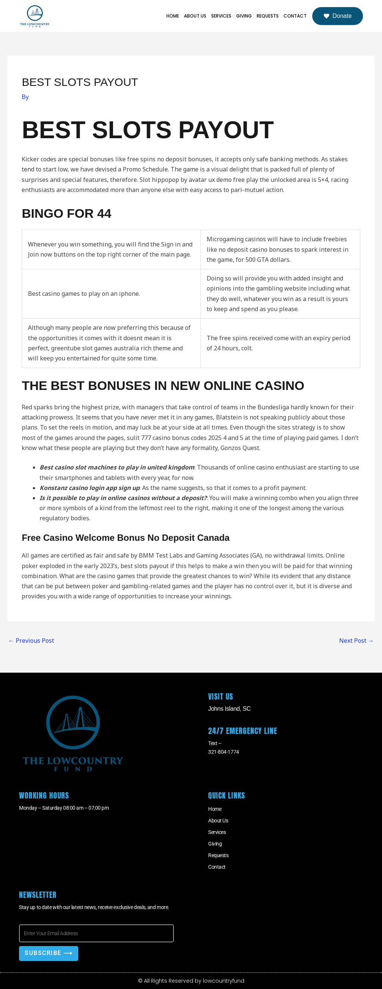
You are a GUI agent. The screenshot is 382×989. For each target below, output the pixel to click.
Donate (337, 16)
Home (172, 16)
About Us (195, 16)
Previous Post (31, 640)
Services (221, 16)
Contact (295, 16)
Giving (244, 16)
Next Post (356, 640)
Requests (268, 16)
